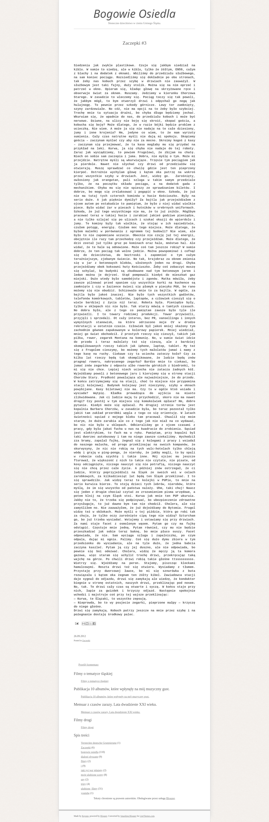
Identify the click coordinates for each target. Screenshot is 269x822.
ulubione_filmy (89, 788)
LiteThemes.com (147, 816)
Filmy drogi (87, 727)
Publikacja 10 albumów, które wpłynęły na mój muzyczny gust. (115, 696)
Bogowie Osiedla (134, 13)
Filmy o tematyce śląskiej (94, 681)
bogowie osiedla (89, 751)
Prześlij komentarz (88, 664)
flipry (84, 761)
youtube (85, 793)
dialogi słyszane (89, 756)
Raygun (85, 816)
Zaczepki (86, 640)
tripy (83, 783)
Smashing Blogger (128, 816)
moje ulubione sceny (92, 774)
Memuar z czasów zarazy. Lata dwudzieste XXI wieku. (110, 712)
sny (83, 779)
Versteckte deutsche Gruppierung (99, 742)
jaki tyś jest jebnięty (92, 770)
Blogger (170, 798)
